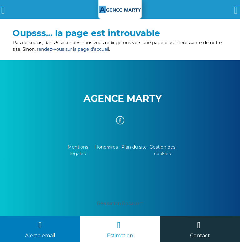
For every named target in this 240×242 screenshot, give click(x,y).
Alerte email (40, 236)
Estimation (120, 236)
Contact (200, 236)
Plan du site (134, 147)
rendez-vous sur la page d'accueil (73, 49)
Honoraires (106, 147)
